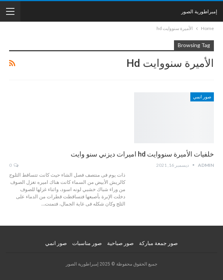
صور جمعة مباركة (158, 243)
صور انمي (202, 97)
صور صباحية (120, 243)
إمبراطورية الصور (199, 11)
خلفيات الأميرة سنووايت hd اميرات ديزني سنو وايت (142, 154)
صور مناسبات (87, 243)
